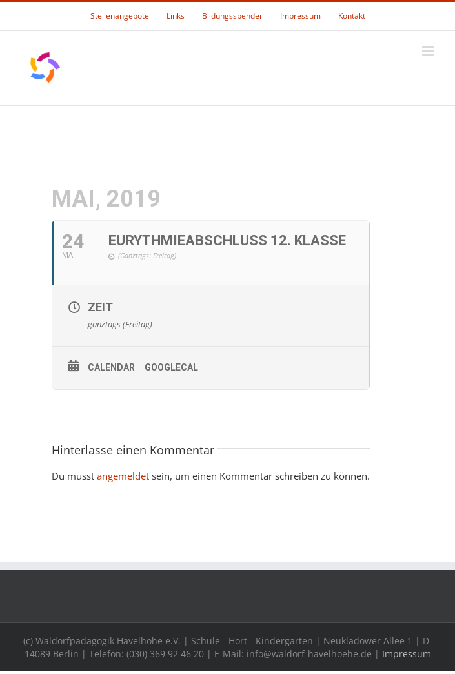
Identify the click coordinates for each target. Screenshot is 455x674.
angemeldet (123, 475)
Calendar (111, 367)
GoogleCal (171, 367)
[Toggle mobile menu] (429, 50)
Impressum (406, 654)
